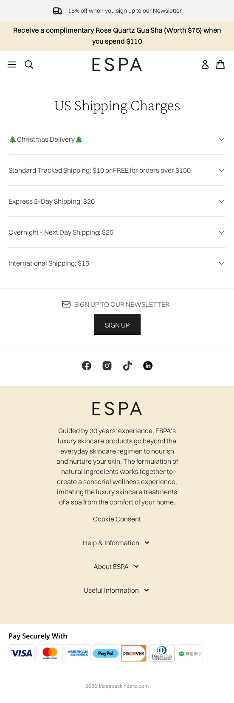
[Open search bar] (29, 64)
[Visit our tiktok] (127, 366)
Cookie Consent (117, 519)
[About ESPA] (117, 566)
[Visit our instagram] (107, 366)
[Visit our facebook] (86, 366)
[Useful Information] (117, 590)
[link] (205, 64)
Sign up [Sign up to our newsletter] (117, 325)
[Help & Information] (117, 543)
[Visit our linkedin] (148, 366)
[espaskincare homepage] (117, 64)
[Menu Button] (12, 64)
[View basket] (220, 64)
